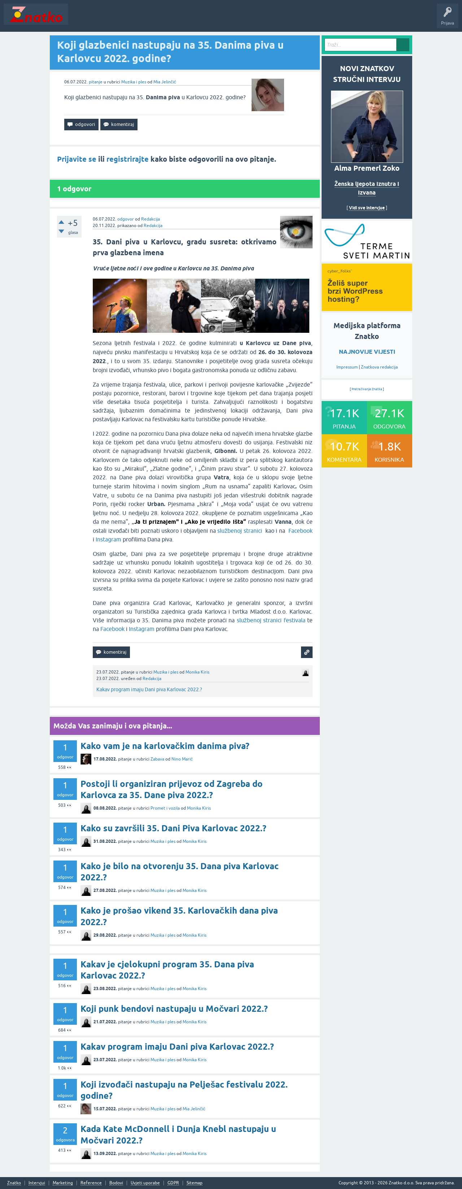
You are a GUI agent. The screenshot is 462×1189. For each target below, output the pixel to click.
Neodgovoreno (111, 19)
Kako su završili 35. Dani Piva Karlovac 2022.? (173, 828)
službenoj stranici (240, 530)
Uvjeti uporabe (145, 1183)
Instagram (108, 539)
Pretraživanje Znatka (367, 389)
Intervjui (37, 1183)
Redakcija (150, 219)
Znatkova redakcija (379, 367)
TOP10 (232, 19)
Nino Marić (182, 759)
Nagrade (254, 19)
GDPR (173, 1183)
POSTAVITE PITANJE (178, 19)
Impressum (347, 367)
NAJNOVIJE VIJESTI (367, 351)
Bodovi (116, 1183)
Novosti (81, 19)
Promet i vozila (165, 808)
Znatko (14, 1183)
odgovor (125, 219)
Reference (91, 1183)
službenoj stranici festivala (271, 620)
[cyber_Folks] (367, 259)
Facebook (300, 530)
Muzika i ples (133, 81)
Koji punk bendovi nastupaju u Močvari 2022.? (174, 1008)
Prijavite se (76, 159)
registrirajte (127, 159)
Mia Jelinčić (164, 81)
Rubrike (141, 19)
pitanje (96, 81)
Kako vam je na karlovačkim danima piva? (164, 746)
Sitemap (194, 1183)
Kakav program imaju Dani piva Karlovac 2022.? (149, 689)
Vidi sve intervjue (367, 207)
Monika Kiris (197, 672)
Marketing (63, 1183)
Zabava (157, 759)
